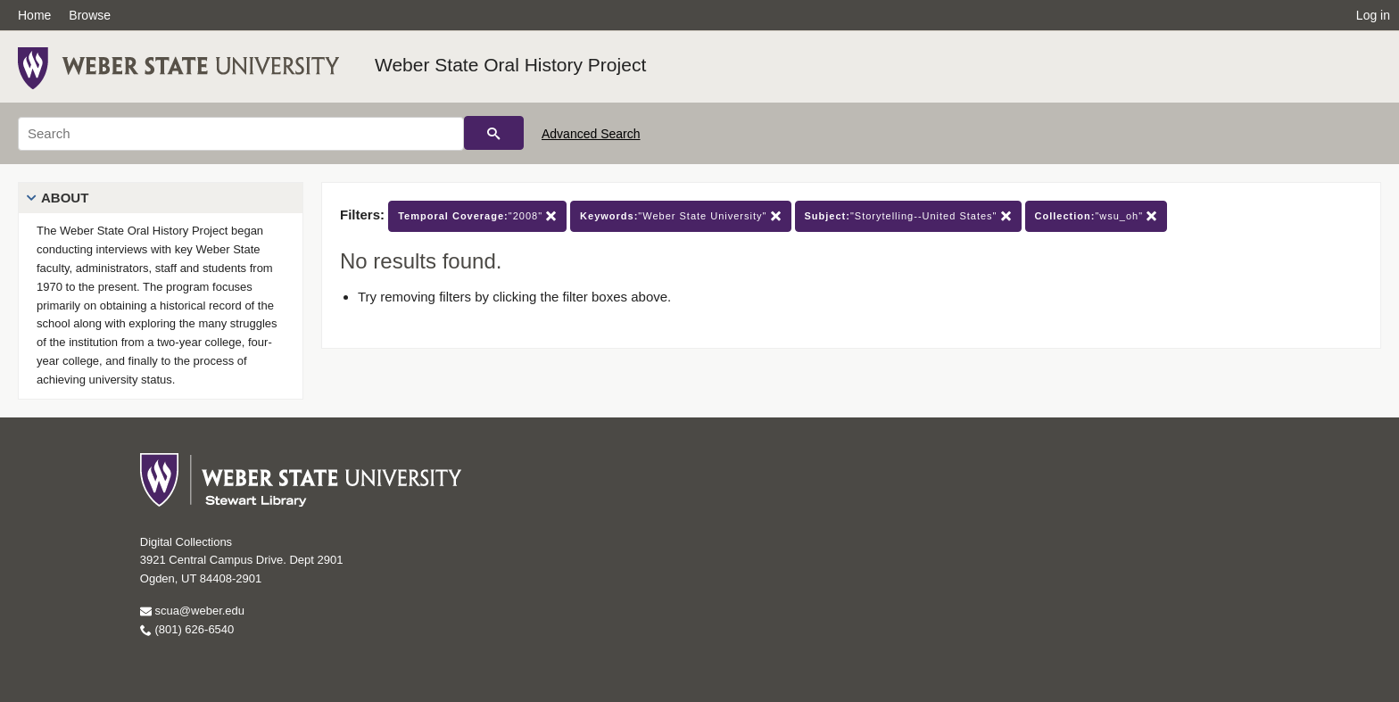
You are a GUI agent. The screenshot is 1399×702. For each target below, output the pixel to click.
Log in (1373, 15)
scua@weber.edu (192, 610)
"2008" (477, 216)
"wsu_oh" (1096, 216)
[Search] (241, 134)
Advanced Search (591, 134)
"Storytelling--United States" (908, 216)
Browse (90, 15)
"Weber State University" (680, 216)
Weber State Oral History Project (510, 64)
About (64, 197)
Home (34, 15)
